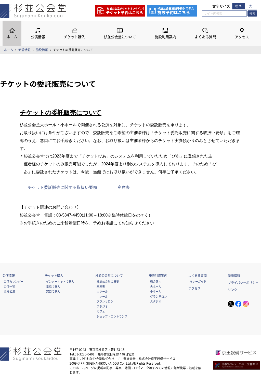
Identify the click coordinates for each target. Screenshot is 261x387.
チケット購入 (74, 36)
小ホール (102, 296)
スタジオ (102, 306)
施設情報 (42, 50)
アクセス (242, 36)
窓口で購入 (53, 291)
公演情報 (38, 36)
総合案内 (155, 281)
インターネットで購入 (60, 281)
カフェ (101, 311)
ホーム (12, 36)
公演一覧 (9, 286)
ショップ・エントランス (112, 316)
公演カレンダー (13, 281)
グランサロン (105, 301)
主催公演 (9, 291)
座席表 (124, 187)
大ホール (102, 291)
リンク (232, 290)
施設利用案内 (165, 36)
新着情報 (24, 50)
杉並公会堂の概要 (108, 281)
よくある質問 (205, 36)
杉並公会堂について (120, 36)
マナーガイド (198, 281)
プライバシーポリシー (243, 282)
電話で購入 (53, 286)
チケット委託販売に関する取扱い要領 (62, 187)
